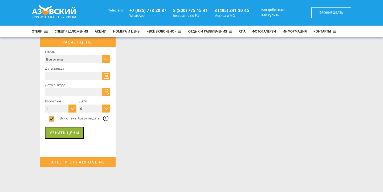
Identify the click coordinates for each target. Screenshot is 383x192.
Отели (37, 31)
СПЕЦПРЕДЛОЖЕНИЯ (71, 31)
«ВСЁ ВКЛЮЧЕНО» (161, 31)
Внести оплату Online (78, 162)
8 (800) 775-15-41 (190, 10)
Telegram (113, 10)
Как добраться (270, 10)
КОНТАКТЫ (322, 31)
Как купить (267, 15)
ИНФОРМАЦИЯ (295, 31)
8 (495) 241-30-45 (231, 10)
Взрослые (53, 101)
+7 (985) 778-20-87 (147, 10)
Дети (83, 101)
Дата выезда (55, 84)
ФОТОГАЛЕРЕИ (264, 31)
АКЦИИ (101, 31)
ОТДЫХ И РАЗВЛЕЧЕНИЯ (207, 31)
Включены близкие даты (80, 118)
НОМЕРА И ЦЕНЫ (127, 31)
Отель (50, 51)
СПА (242, 31)
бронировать (331, 12)
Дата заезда (54, 68)
